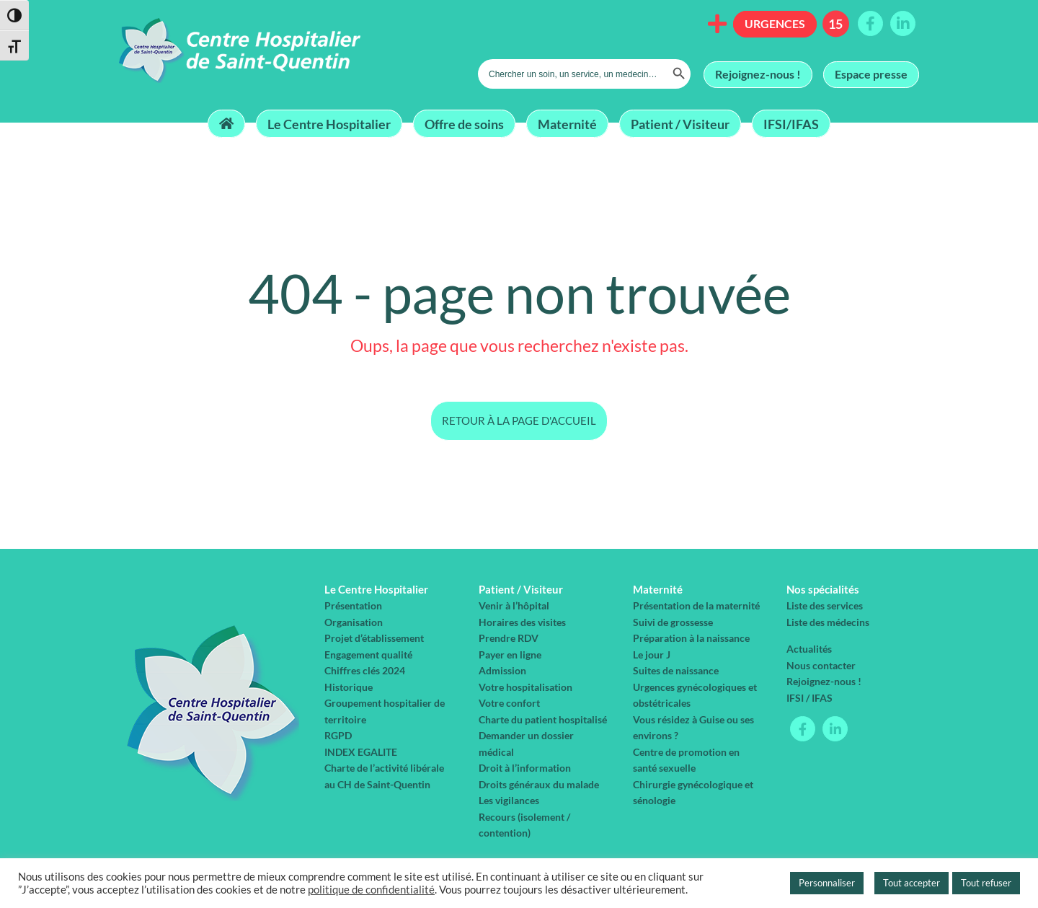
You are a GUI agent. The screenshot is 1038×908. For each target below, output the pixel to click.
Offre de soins (464, 123)
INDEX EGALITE (360, 752)
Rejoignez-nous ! (758, 74)
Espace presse (871, 74)
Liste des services (824, 605)
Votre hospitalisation (525, 687)
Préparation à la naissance (691, 638)
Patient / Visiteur (680, 123)
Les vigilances (509, 800)
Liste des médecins (827, 622)
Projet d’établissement (374, 638)
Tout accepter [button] (911, 883)
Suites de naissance (676, 670)
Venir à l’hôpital (514, 605)
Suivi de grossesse (673, 622)
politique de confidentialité (371, 889)
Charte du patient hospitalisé (543, 719)
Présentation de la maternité (696, 605)
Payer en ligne (510, 654)
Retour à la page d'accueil (519, 420)
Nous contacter (821, 665)
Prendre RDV (508, 638)
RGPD (338, 735)
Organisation (353, 622)
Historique (348, 687)
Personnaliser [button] (827, 883)
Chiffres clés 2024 (364, 670)
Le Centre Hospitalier (329, 123)
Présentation (353, 605)
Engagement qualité (368, 654)
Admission (502, 670)
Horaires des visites (522, 622)
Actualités (809, 649)
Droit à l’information (525, 768)
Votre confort (509, 703)
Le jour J (651, 654)
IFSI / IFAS (809, 698)
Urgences (775, 23)
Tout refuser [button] (986, 883)
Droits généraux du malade (539, 784)
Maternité (567, 123)
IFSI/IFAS (791, 123)
